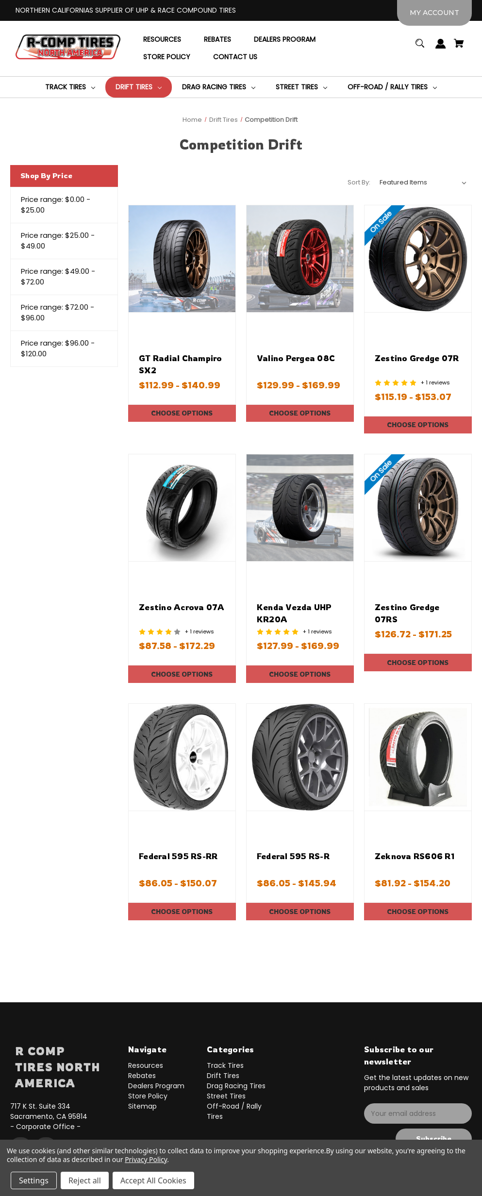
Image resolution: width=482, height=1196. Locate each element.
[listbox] (423, 182)
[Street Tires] (301, 87)
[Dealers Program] (285, 40)
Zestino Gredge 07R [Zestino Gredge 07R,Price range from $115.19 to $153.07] (417, 358)
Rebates (142, 1075)
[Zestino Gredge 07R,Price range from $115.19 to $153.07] (418, 258)
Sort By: (359, 182)
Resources (145, 1065)
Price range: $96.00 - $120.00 (58, 348)
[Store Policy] (166, 57)
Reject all (84, 1180)
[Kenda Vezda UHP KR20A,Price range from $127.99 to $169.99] (300, 507)
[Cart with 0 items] (459, 47)
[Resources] (162, 40)
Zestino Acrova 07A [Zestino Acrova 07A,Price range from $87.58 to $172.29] (182, 607)
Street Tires (226, 1096)
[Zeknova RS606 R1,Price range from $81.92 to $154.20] (418, 757)
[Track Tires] (70, 87)
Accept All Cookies (153, 1180)
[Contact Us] (235, 57)
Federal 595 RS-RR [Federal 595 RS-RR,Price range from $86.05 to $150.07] (178, 856)
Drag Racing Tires (236, 1086)
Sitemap (142, 1106)
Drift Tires (223, 1075)
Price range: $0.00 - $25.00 (55, 205)
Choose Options (182, 413)
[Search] (420, 47)
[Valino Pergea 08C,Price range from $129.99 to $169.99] (300, 258)
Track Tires (225, 1065)
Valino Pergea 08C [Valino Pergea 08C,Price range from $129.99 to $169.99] (296, 358)
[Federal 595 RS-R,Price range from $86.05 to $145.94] (300, 757)
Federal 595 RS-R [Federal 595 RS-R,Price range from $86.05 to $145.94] (293, 856)
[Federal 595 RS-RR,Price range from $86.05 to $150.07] (182, 757)
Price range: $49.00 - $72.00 (58, 276)
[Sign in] (441, 48)
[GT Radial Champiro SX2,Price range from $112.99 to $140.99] (182, 258)
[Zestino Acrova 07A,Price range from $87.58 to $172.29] (182, 507)
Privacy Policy (146, 1159)
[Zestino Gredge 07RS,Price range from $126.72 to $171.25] (418, 507)
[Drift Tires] (138, 87)
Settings (34, 1180)
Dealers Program (156, 1086)
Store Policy (147, 1096)
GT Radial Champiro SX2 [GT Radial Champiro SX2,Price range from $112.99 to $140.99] (180, 364)
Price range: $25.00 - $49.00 (58, 240)
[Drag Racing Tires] (219, 87)
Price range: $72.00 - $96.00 (57, 312)
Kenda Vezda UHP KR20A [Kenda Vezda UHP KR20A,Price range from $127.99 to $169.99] (294, 613)
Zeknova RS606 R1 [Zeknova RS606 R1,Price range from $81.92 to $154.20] (414, 856)
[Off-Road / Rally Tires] (392, 87)
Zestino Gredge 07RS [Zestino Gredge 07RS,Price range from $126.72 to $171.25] (407, 613)
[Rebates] (217, 40)
